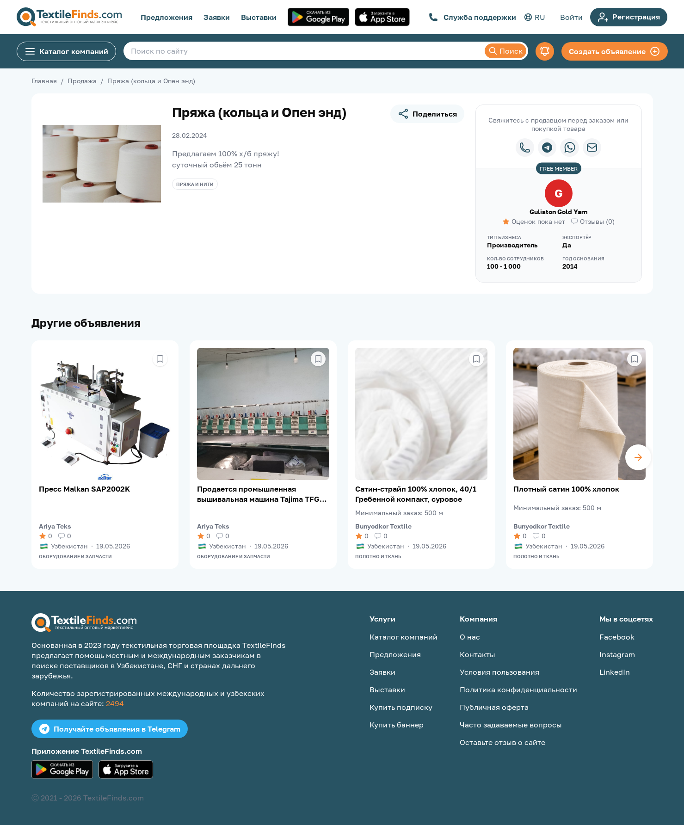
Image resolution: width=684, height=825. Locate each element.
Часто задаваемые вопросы (511, 724)
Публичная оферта (494, 707)
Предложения (166, 17)
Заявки (216, 17)
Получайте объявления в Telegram (109, 728)
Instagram (617, 654)
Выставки (259, 17)
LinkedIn (614, 672)
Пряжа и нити (195, 184)
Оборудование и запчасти (75, 556)
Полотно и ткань (378, 556)
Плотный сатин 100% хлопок (566, 488)
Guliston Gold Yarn (558, 211)
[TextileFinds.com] (69, 17)
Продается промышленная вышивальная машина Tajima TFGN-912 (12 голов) (262, 494)
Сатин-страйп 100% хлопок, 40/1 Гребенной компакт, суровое (415, 494)
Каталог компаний (66, 51)
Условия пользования (499, 672)
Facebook (617, 636)
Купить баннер (397, 724)
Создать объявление (614, 51)
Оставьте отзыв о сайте (502, 742)
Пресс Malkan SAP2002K (84, 488)
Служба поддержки (472, 17)
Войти (571, 17)
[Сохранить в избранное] (160, 358)
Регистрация (629, 17)
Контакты (477, 654)
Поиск (505, 50)
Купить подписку (401, 707)
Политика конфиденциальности (518, 689)
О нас (470, 636)
